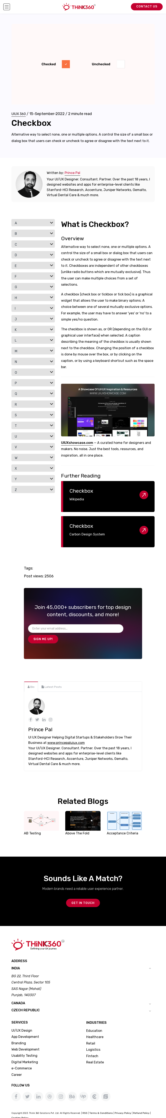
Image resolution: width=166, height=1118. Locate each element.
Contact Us (146, 6)
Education (94, 1021)
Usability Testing (24, 1046)
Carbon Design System (87, 534)
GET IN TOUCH (83, 893)
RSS (84, 1103)
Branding (18, 1033)
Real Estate (95, 1052)
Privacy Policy (123, 1103)
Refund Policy (141, 1103)
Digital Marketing (24, 1052)
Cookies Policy (19, 1108)
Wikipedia (76, 499)
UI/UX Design (21, 1021)
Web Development (25, 1040)
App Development (25, 1027)
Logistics (93, 1040)
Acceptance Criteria (122, 823)
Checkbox (81, 491)
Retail (90, 1034)
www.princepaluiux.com (66, 732)
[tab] (31, 676)
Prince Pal (72, 173)
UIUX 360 (18, 114)
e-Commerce (21, 1058)
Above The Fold (77, 823)
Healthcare (94, 1027)
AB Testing (32, 823)
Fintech (92, 1046)
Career (16, 1065)
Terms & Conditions (101, 1103)
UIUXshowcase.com (77, 443)
